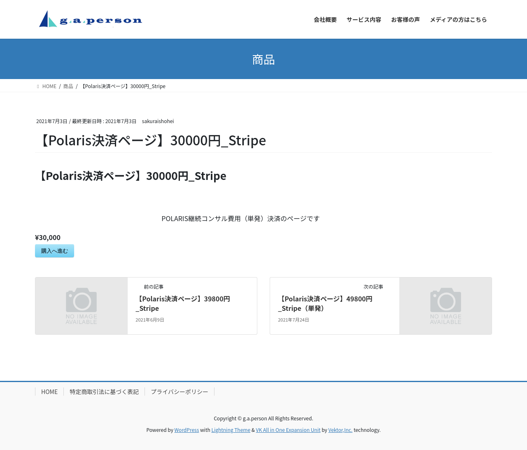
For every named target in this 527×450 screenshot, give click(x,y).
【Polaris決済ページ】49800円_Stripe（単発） (325, 303)
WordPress (187, 429)
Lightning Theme (230, 429)
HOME (49, 391)
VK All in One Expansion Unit (288, 429)
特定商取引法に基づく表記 (104, 391)
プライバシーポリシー (179, 391)
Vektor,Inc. (340, 429)
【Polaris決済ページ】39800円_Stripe (182, 303)
